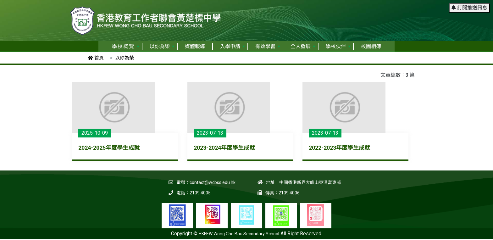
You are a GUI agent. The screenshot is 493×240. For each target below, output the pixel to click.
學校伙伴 (338, 46)
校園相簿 (371, 46)
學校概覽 (125, 46)
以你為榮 (162, 46)
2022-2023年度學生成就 (339, 147)
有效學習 (267, 46)
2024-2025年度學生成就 (109, 147)
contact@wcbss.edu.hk (212, 182)
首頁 (96, 58)
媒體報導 (195, 46)
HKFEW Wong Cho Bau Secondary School (239, 233)
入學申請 (232, 46)
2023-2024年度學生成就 (224, 147)
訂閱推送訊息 (469, 8)
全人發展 (303, 46)
